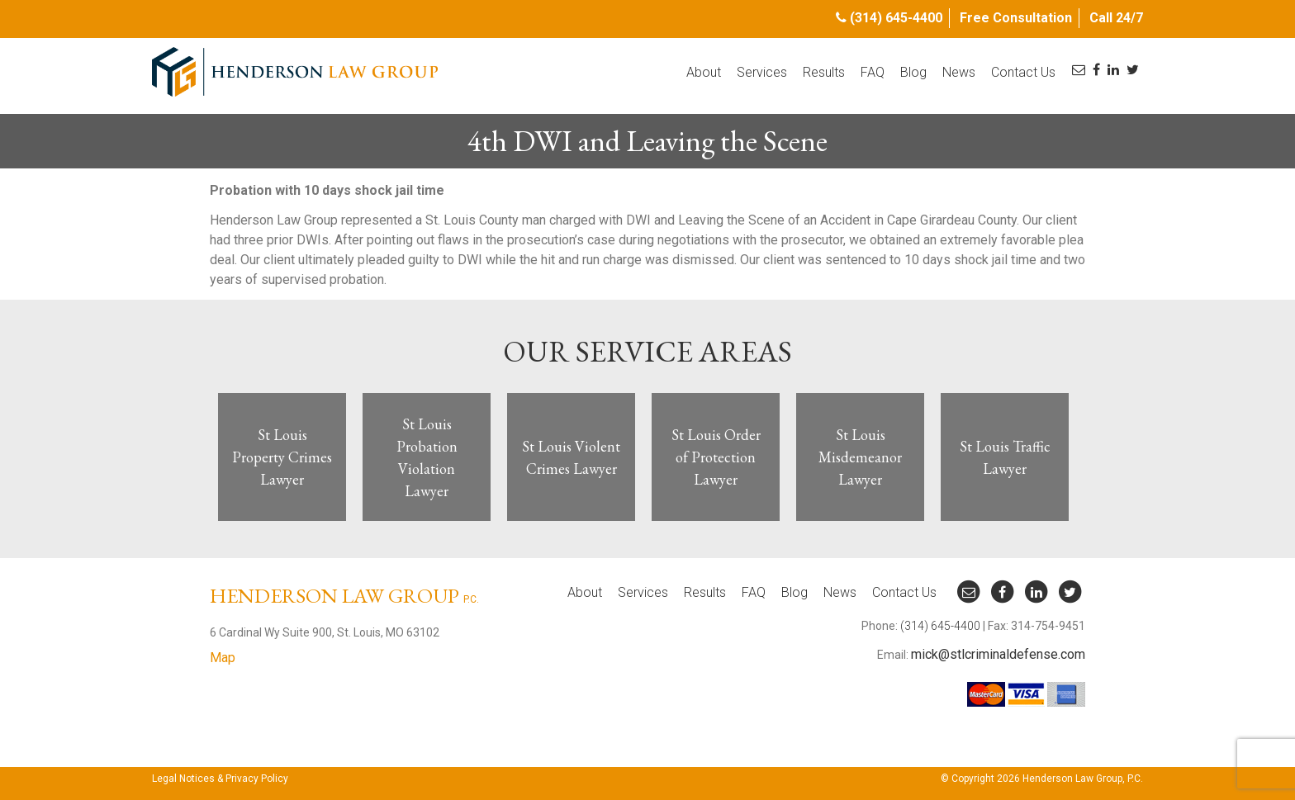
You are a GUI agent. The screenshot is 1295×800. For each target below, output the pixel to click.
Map (222, 657)
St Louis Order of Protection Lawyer (716, 457)
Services (762, 72)
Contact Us (1023, 72)
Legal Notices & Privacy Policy (220, 778)
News (958, 72)
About (703, 72)
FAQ (873, 72)
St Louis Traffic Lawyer (1005, 457)
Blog (913, 72)
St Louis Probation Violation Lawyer (427, 457)
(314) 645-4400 (896, 18)
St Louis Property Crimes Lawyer (282, 457)
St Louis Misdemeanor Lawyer (860, 457)
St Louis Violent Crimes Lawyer (571, 457)
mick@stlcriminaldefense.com (998, 654)
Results (824, 72)
